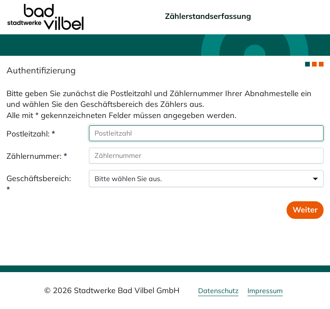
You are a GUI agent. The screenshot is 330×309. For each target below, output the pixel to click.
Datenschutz (218, 290)
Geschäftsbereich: (38, 183)
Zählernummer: (36, 156)
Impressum (265, 290)
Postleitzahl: (30, 134)
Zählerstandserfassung (208, 16)
